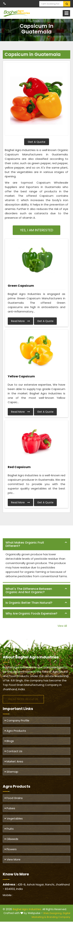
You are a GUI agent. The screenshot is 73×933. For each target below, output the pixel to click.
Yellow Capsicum (21, 376)
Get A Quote (36, 142)
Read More (20, 321)
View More (12, 859)
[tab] (36, 544)
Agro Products (15, 731)
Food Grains (14, 798)
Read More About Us (23, 699)
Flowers (11, 849)
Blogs (9, 741)
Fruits (9, 829)
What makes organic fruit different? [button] (25, 544)
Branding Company (58, 917)
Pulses (10, 808)
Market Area (14, 761)
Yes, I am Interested (36, 230)
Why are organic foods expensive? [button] (31, 613)
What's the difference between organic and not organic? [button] (29, 590)
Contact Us (13, 751)
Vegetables (14, 818)
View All (62, 626)
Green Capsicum (21, 286)
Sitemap (11, 772)
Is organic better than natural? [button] (29, 603)
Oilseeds (11, 839)
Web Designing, (52, 913)
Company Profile (17, 720)
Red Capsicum (19, 467)
